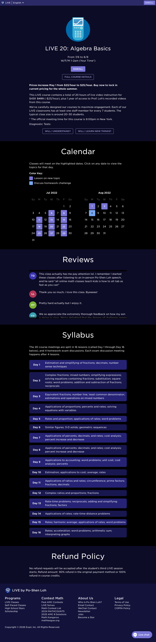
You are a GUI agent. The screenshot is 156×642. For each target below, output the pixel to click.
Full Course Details (78, 77)
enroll (78, 69)
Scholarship (11, 611)
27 (51, 233)
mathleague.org (50, 620)
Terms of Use (122, 602)
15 (64, 220)
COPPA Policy (122, 608)
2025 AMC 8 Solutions (53, 614)
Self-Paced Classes (15, 605)
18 (39, 227)
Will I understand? (58, 131)
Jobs (80, 614)
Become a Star (86, 617)
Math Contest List (51, 608)
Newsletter (84, 611)
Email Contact (86, 605)
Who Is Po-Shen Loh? (90, 602)
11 (39, 220)
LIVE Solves (48, 605)
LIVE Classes (12, 602)
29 (64, 233)
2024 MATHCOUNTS (52, 611)
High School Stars (15, 608)
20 (51, 227)
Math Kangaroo (50, 617)
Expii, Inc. (31, 627)
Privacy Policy (122, 605)
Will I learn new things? (94, 131)
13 (51, 220)
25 (39, 233)
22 (64, 227)
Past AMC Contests (52, 602)
